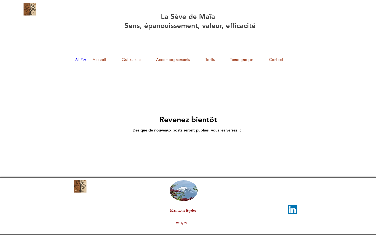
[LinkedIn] (292, 209)
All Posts (82, 59)
